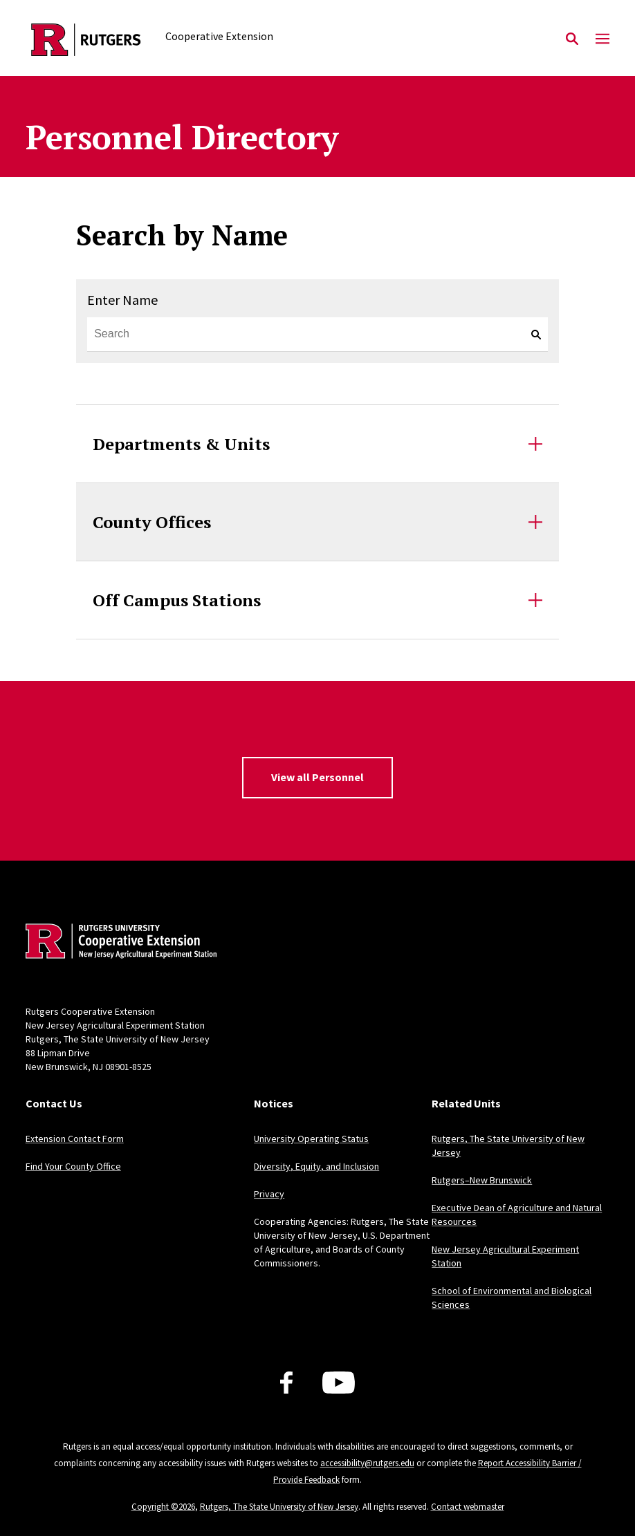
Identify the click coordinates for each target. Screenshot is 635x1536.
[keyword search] (530, 334)
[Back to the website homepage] (86, 40)
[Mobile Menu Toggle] (602, 39)
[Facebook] (286, 1382)
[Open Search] (572, 39)
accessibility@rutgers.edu (367, 1463)
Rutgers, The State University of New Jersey (279, 1506)
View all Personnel (317, 777)
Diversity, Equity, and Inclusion (316, 1166)
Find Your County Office (73, 1166)
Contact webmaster (467, 1506)
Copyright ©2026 (163, 1506)
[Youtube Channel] (338, 1382)
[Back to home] (117, 943)
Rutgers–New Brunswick (482, 1180)
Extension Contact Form (75, 1138)
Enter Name (122, 299)
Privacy (269, 1194)
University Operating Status (311, 1138)
